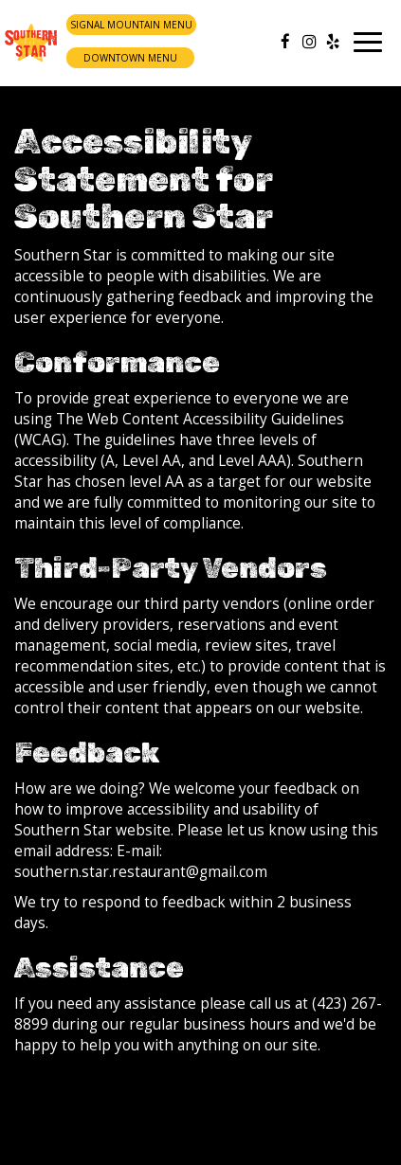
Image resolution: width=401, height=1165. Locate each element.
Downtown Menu (130, 57)
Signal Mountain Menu (131, 24)
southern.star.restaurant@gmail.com (140, 872)
